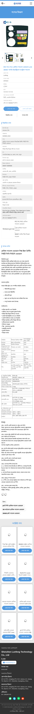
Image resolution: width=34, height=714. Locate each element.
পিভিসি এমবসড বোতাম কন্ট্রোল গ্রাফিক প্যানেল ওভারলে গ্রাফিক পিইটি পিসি (8, 574)
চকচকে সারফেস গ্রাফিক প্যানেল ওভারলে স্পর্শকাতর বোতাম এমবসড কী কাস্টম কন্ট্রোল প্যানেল (9, 603)
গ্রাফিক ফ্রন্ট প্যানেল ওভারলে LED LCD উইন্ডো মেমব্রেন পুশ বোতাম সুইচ (25, 603)
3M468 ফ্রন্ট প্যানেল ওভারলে (11, 513)
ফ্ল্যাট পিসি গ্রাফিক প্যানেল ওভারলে (13, 505)
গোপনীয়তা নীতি (14, 711)
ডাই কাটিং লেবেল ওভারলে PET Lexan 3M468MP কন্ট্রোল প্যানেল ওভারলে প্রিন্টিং (9, 631)
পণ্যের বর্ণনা (25, 115)
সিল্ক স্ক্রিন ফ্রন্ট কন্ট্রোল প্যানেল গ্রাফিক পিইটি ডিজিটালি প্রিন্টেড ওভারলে (9, 545)
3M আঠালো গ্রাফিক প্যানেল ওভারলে (13, 509)
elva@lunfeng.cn (9, 663)
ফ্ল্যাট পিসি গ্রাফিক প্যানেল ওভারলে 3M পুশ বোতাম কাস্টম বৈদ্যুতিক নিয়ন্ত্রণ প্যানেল (25, 631)
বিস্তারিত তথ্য (9, 115)
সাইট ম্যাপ (21, 711)
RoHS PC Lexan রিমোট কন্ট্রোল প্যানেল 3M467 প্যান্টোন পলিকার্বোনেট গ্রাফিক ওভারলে (25, 574)
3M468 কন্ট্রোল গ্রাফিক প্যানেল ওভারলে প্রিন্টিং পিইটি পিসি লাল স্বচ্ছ (25, 545)
